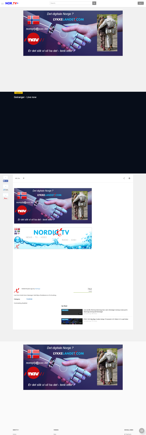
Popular (56, 412)
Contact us (17, 412)
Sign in (141, 3)
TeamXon (129, 421)
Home (14, 410)
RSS (55, 414)
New (55, 410)
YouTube (128, 416)
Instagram (129, 418)
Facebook (129, 412)
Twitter (128, 414)
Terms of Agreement (19, 414)
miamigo (37, 288)
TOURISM (29, 299)
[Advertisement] (73, 72)
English (128, 428)
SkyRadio (128, 410)
